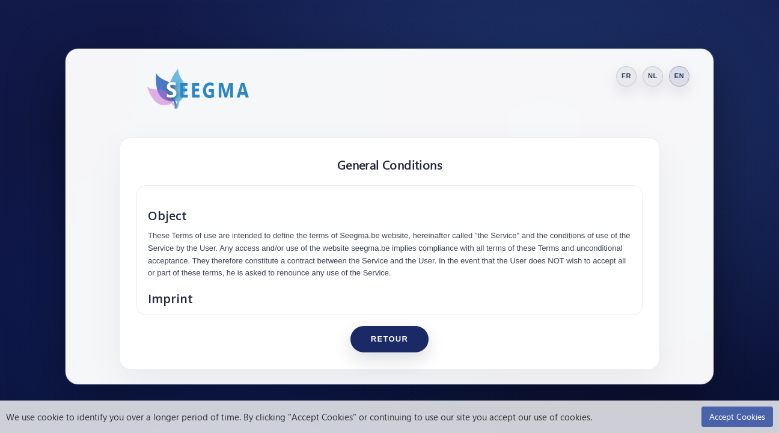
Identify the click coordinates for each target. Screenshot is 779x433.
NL (653, 75)
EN (679, 75)
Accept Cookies (737, 416)
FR (626, 75)
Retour (389, 338)
